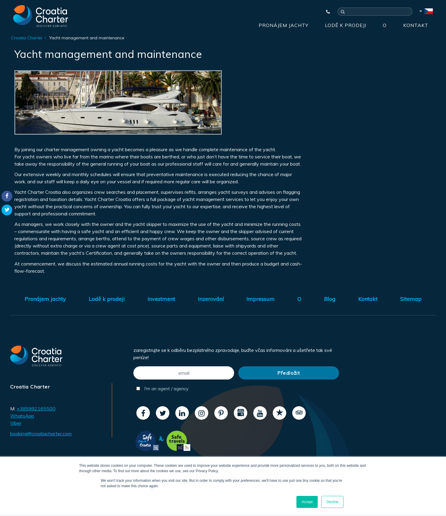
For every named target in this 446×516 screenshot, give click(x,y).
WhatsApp (22, 416)
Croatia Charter (27, 37)
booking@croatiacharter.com (41, 433)
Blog (329, 299)
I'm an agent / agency (162, 389)
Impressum (260, 299)
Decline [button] (332, 502)
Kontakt (415, 25)
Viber (15, 423)
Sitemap (410, 299)
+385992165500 (35, 409)
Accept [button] (307, 502)
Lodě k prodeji (345, 25)
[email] (183, 373)
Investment (161, 299)
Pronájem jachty (283, 25)
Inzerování (211, 299)
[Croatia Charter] (40, 15)
